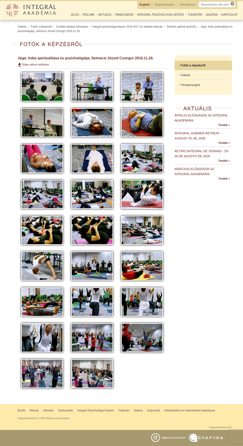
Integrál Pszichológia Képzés (96, 410)
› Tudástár (194, 14)
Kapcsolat (153, 410)
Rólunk (34, 410)
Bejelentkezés (165, 4)
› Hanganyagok (189, 84)
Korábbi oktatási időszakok (72, 26)
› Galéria (211, 14)
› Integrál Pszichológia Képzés (160, 14)
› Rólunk (88, 14)
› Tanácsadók (124, 14)
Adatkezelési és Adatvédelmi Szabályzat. (190, 410)
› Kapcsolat (228, 14)
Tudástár (123, 410)
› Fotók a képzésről (192, 65)
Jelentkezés (188, 4)
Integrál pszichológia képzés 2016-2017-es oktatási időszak (127, 26)
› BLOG (74, 14)
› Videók (184, 75)
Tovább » (224, 125)
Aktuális (48, 410)
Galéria (22, 26)
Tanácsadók (65, 410)
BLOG (21, 410)
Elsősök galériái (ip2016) (181, 26)
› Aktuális (104, 14)
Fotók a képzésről (41, 26)
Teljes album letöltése (35, 64)
